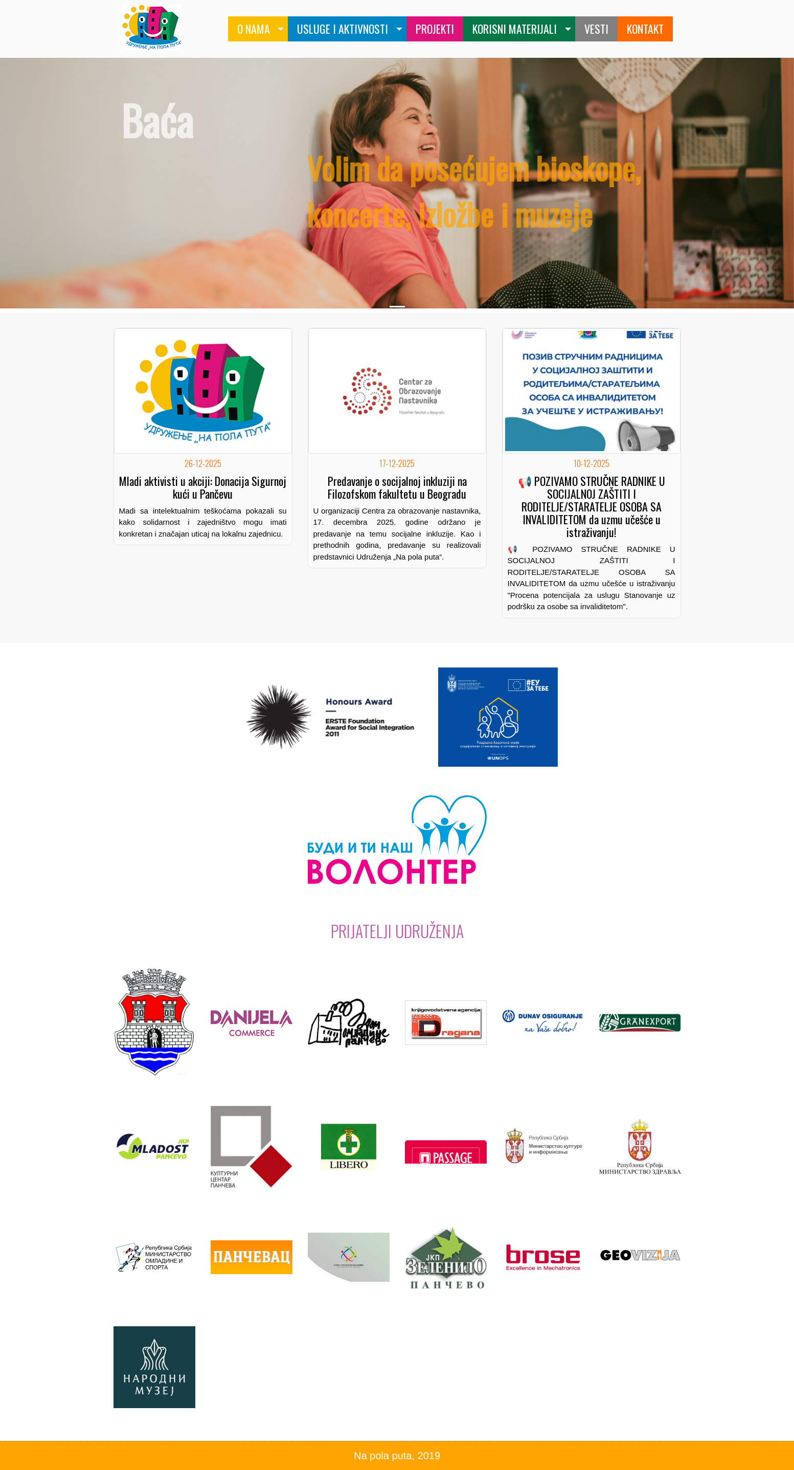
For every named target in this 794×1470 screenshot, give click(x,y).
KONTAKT (645, 28)
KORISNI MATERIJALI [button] (514, 28)
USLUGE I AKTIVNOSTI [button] (342, 28)
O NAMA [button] (253, 28)
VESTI (596, 28)
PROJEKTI (435, 28)
